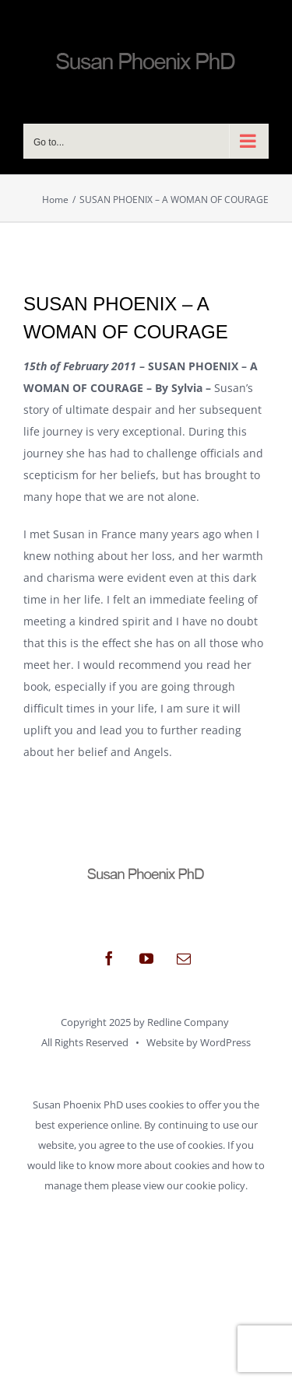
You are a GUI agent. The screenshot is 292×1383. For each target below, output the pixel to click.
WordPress (225, 1042)
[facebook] (109, 958)
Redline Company (188, 1022)
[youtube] (146, 958)
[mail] (184, 958)
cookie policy (215, 1185)
